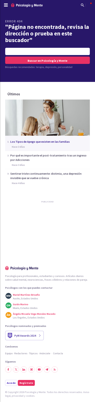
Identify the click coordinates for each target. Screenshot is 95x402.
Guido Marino (20, 304)
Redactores (20, 353)
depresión (51, 67)
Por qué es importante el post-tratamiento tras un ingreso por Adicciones (48, 158)
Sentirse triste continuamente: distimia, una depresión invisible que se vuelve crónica (46, 176)
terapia (40, 67)
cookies (30, 395)
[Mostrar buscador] (82, 5)
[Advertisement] (32, 242)
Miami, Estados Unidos (25, 308)
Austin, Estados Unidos (25, 298)
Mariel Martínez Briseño (26, 294)
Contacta (58, 353)
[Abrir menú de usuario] (89, 5)
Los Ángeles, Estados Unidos (29, 317)
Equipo (9, 353)
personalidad (65, 67)
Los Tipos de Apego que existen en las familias (40, 141)
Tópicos (33, 353)
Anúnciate (44, 353)
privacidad (17, 395)
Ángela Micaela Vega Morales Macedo (34, 314)
